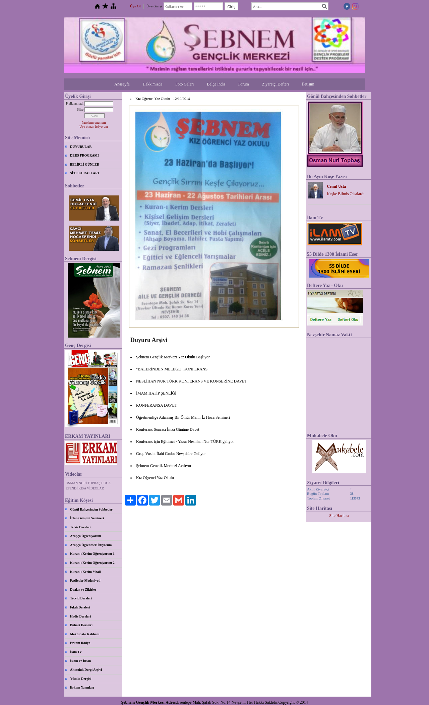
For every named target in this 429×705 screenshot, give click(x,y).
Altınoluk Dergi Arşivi (86, 669)
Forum (243, 84)
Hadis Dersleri (80, 616)
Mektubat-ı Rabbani (85, 634)
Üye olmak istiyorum (93, 126)
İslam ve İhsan (80, 661)
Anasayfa (121, 84)
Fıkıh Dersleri (80, 607)
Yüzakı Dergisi (80, 679)
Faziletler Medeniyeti (85, 580)
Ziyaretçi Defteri (275, 84)
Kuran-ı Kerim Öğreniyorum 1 (92, 553)
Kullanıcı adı (74, 103)
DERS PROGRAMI (84, 155)
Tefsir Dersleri (80, 527)
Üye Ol (135, 6)
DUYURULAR (80, 147)
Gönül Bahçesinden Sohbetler (91, 509)
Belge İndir (216, 84)
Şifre (80, 109)
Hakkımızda (153, 84)
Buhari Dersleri (81, 625)
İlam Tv (75, 652)
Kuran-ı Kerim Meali (85, 572)
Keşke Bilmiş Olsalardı (345, 193)
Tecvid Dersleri (81, 598)
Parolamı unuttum (94, 122)
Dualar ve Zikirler (83, 589)
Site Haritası (339, 515)
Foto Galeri (184, 84)
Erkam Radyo (80, 643)
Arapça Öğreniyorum (85, 536)
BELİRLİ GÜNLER (84, 164)
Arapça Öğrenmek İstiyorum (91, 545)
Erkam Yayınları (82, 687)
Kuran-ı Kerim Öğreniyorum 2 (92, 563)
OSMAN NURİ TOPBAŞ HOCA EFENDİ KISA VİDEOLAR (88, 485)
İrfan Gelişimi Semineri (87, 518)
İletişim (308, 84)
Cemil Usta (336, 186)
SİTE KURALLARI (84, 173)
